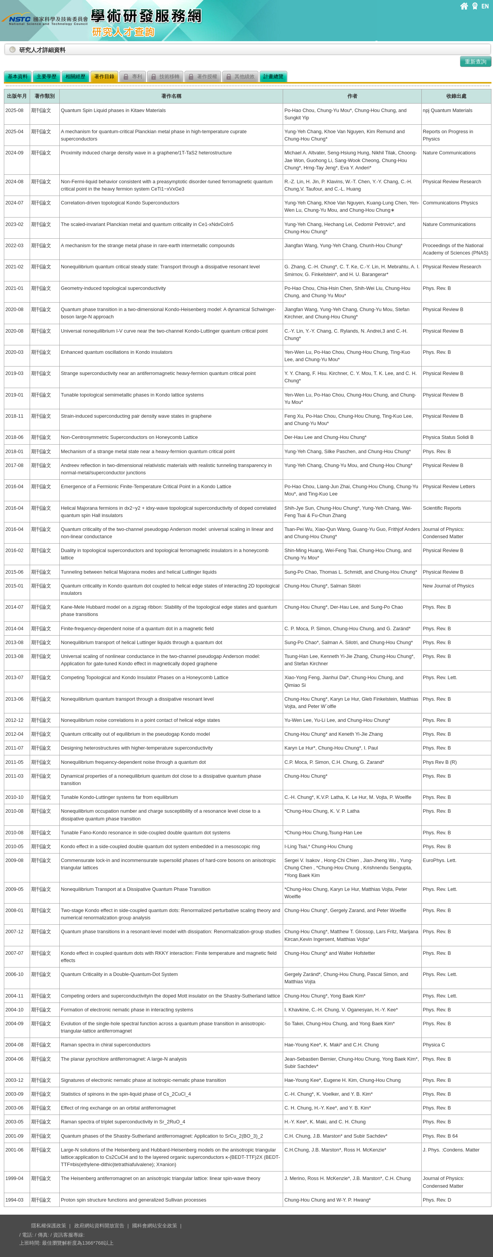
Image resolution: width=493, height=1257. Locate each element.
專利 (132, 77)
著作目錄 (104, 76)
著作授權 (202, 77)
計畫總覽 (273, 76)
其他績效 (240, 77)
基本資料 (18, 76)
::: (5, 47)
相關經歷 (75, 76)
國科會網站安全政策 (154, 1226)
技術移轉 (165, 77)
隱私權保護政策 (48, 1226)
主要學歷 (47, 76)
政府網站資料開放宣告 (99, 1226)
